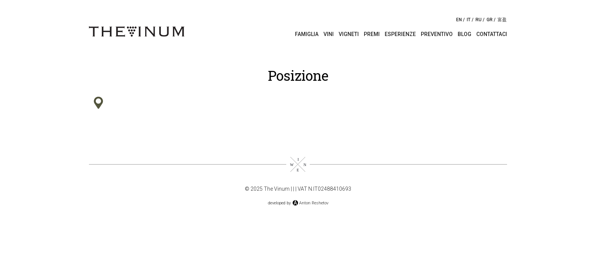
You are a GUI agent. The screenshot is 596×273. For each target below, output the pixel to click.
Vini (328, 34)
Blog (464, 34)
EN (459, 19)
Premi (372, 34)
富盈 (502, 19)
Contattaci (491, 34)
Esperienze (400, 34)
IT (469, 19)
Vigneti (349, 34)
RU (479, 19)
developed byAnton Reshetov (298, 203)
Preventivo (437, 34)
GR (490, 19)
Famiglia (307, 34)
